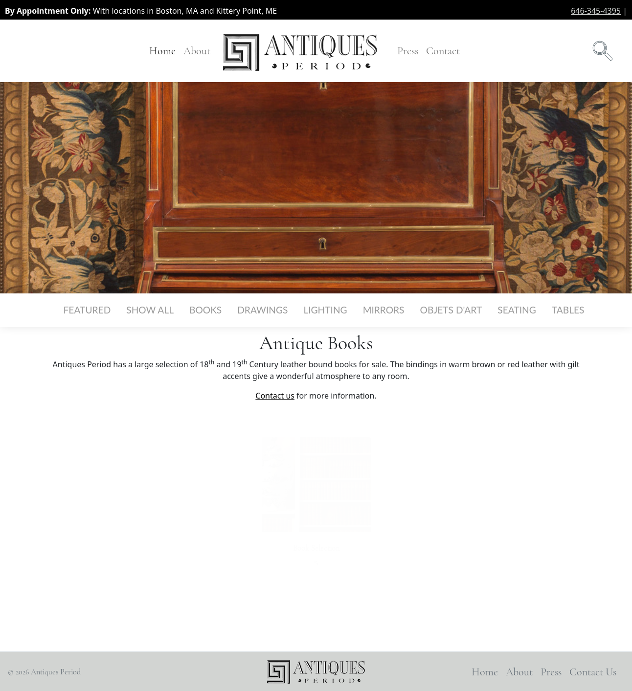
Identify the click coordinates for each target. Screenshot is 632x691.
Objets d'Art (451, 309)
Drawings (262, 309)
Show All (150, 309)
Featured (87, 309)
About (196, 50)
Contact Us (592, 671)
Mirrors (384, 309)
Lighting (325, 309)
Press (407, 50)
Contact (443, 50)
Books (205, 309)
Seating (516, 309)
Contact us (274, 395)
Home (162, 50)
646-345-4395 (596, 10)
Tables (568, 309)
